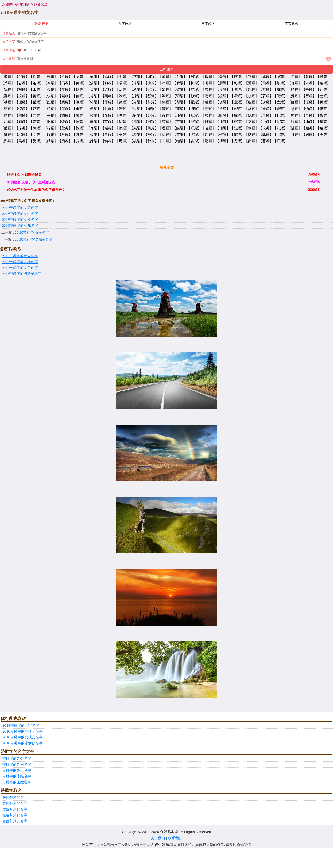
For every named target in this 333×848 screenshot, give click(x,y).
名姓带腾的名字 (14, 821)
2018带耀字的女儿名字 (20, 226)
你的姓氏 (8, 33)
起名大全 (40, 4)
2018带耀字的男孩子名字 (33, 239)
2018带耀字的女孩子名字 (22, 731)
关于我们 (158, 838)
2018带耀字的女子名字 (32, 232)
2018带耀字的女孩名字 (20, 208)
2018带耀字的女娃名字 (20, 262)
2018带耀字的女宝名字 (20, 725)
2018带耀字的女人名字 (20, 256)
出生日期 (8, 58)
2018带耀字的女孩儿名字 (22, 737)
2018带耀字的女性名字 (20, 220)
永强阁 (7, 4)
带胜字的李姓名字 (16, 776)
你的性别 (8, 50)
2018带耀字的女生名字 (20, 214)
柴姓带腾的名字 (14, 803)
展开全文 (167, 167)
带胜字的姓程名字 (16, 764)
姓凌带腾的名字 (14, 815)
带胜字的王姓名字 (16, 782)
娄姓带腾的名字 (14, 809)
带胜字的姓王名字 (16, 770)
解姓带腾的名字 (14, 798)
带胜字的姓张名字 (16, 759)
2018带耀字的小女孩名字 (22, 743)
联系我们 (175, 838)
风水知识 (23, 4)
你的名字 (8, 41)
